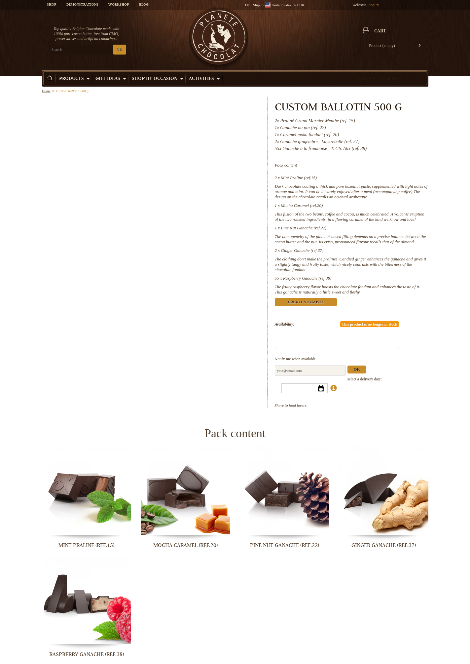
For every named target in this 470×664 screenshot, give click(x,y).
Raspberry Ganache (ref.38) (307, 278)
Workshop (118, 5)
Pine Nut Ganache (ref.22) (303, 227)
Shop (51, 5)
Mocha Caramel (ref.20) (302, 205)
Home (46, 91)
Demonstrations (82, 5)
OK (119, 49)
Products (74, 79)
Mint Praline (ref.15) (299, 177)
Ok (357, 370)
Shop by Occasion (157, 79)
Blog (143, 5)
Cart (380, 31)
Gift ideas (110, 79)
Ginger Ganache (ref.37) (302, 250)
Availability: (285, 324)
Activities (204, 79)
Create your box (380, 79)
